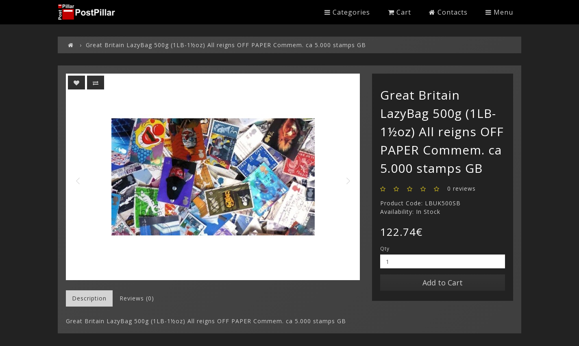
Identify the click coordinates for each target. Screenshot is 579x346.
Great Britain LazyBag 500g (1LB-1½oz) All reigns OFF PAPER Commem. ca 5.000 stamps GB (226, 45)
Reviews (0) (137, 298)
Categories (347, 12)
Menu (499, 12)
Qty (385, 248)
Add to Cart (442, 282)
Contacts (448, 12)
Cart (399, 12)
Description (89, 298)
